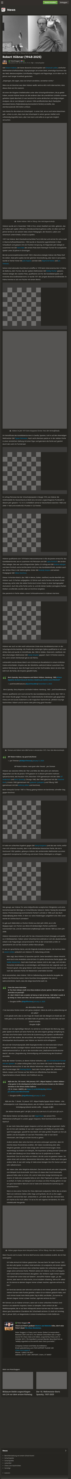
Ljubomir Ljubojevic (37, 782)
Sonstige (7, 1468)
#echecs (31, 680)
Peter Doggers (22, 1323)
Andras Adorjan (59, 564)
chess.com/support (22, 1350)
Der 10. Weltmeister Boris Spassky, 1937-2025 (48, 1393)
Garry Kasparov (40, 845)
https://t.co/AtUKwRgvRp (36, 1089)
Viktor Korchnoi (20, 573)
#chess (59, 677)
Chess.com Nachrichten (12, 1466)
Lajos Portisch (52, 561)
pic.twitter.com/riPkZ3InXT (50, 680)
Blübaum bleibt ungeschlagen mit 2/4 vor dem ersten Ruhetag (17, 1393)
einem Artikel (9, 952)
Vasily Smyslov (33, 655)
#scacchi (24, 680)
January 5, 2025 (38, 761)
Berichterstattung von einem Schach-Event (19, 1456)
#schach (18, 680)
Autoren (7, 1473)
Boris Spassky (19, 779)
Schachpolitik (9, 1461)
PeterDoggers (15, 61)
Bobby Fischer (51, 271)
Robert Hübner (11, 68)
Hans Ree (20, 248)
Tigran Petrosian (21, 438)
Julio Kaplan (26, 261)
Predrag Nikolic (25, 1069)
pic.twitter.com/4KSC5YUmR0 (18, 1092)
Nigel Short (39, 1116)
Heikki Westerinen (13, 962)
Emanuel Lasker (51, 68)
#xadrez (37, 680)
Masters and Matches (43, 1326)
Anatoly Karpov (44, 570)
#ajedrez (11, 680)
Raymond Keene (48, 261)
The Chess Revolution (33, 1328)
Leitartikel (7, 1463)
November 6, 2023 (45, 684)
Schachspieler (39, 63)
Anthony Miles (23, 785)
